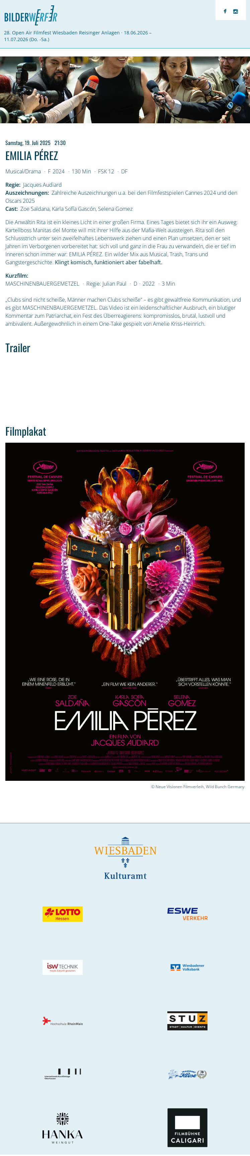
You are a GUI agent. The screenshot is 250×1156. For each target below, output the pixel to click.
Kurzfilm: (16, 275)
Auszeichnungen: (27, 192)
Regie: (12, 184)
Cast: (11, 208)
